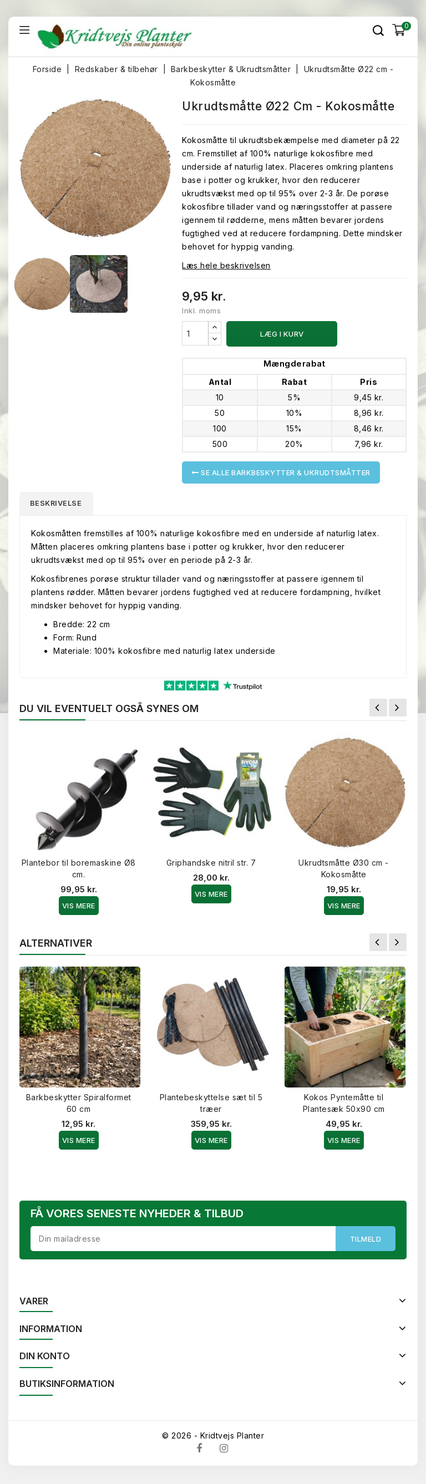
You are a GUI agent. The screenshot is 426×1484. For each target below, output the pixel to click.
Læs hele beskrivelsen (226, 265)
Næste (398, 709)
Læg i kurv (282, 333)
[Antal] (195, 333)
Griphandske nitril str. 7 (211, 864)
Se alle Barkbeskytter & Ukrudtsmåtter (281, 472)
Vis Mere (78, 907)
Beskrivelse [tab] (59, 504)
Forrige (378, 709)
